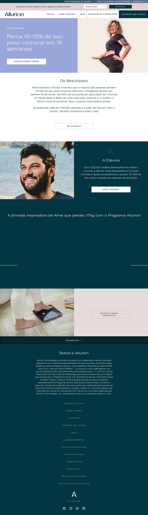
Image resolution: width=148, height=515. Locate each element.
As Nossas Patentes (74, 440)
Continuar (120, 7)
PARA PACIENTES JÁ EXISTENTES (113, 1)
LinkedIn (83, 508)
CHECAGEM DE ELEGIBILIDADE (102, 14)
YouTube (70, 508)
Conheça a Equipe (74, 403)
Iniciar (50, 14)
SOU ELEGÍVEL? (74, 126)
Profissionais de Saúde (78, 1)
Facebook (64, 508)
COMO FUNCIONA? (111, 189)
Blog (82, 14)
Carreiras (74, 418)
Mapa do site (74, 469)
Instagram (77, 508)
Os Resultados (74, 80)
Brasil (137, 1)
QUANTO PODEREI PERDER (26, 61)
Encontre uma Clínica (133, 14)
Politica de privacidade (74, 447)
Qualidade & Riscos (74, 454)
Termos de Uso (74, 462)
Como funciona (67, 14)
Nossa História (74, 411)
